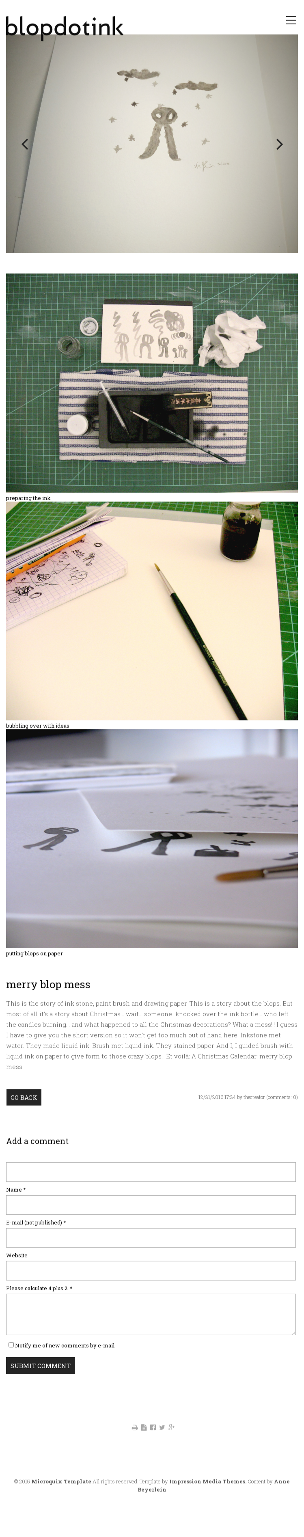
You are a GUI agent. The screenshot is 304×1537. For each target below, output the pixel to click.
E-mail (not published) (36, 1237)
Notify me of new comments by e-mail (64, 1360)
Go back (24, 1113)
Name (20, 1204)
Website (17, 1270)
